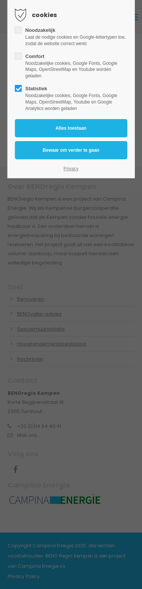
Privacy (71, 168)
